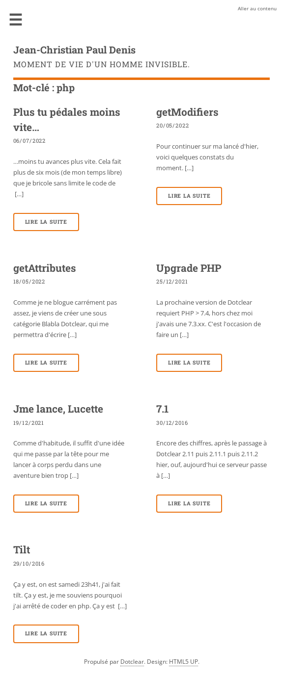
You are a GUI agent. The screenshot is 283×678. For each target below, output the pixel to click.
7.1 (162, 409)
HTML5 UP (183, 661)
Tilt (21, 549)
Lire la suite (46, 221)
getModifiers (187, 112)
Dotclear (132, 661)
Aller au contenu (257, 8)
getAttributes (44, 268)
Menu (15, 19)
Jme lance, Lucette (58, 409)
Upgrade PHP (188, 268)
